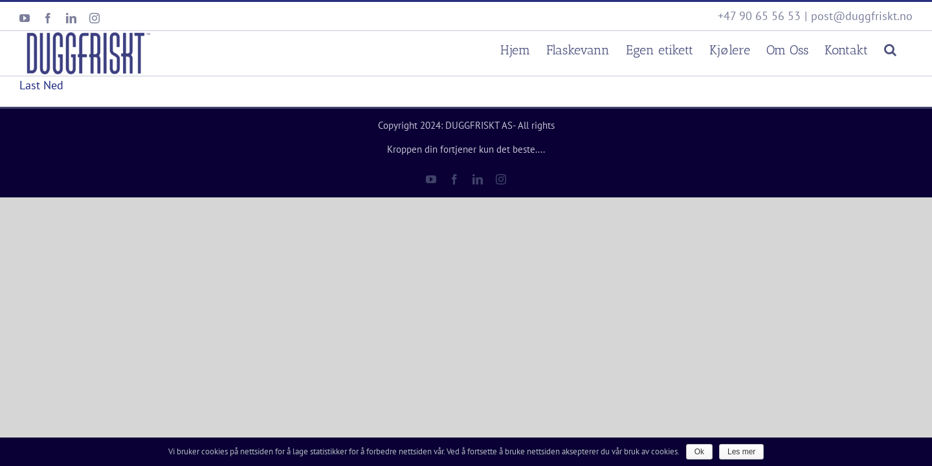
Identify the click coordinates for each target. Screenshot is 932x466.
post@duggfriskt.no (862, 15)
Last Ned (41, 85)
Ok (699, 451)
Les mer (741, 451)
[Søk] (906, 48)
